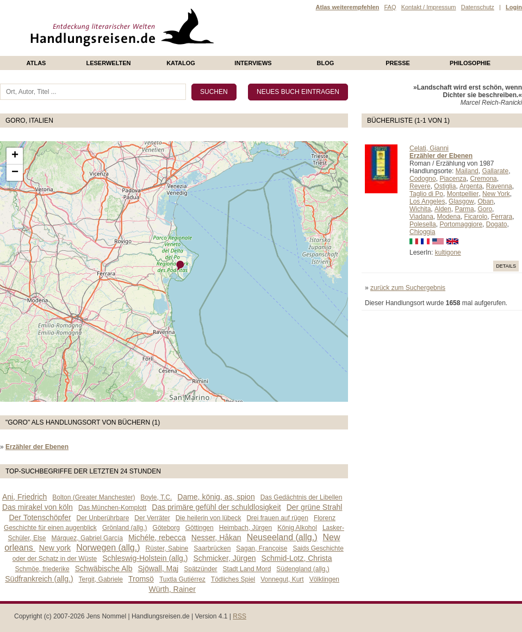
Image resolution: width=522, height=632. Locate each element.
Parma (464, 209)
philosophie (470, 63)
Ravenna (499, 186)
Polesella (422, 224)
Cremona (483, 178)
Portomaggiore (460, 224)
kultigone (448, 252)
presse (398, 63)
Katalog (180, 63)
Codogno (422, 178)
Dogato (496, 224)
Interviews (252, 63)
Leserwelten (108, 63)
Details (506, 266)
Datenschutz (477, 7)
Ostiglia (445, 186)
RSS (239, 616)
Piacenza (452, 178)
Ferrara (501, 216)
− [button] (14, 173)
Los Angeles (427, 201)
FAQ (390, 7)
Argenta (470, 186)
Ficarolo (476, 216)
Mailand (467, 171)
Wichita (420, 209)
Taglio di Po (426, 194)
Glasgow (461, 201)
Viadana (421, 216)
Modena (449, 216)
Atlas (36, 63)
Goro (484, 209)
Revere (420, 186)
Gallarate (495, 171)
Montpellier (463, 194)
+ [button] (14, 156)
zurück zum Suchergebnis (407, 288)
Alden (442, 209)
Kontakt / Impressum (428, 7)
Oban (485, 201)
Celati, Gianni (429, 148)
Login (514, 7)
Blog (325, 63)
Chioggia (422, 232)
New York (496, 194)
